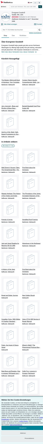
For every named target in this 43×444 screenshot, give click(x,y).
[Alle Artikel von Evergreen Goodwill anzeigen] (9, 24)
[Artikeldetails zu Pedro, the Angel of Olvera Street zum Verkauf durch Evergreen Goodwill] (11, 337)
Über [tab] (13, 36)
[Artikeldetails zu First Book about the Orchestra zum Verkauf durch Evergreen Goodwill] (32, 160)
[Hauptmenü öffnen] (4, 6)
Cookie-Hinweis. (23, 421)
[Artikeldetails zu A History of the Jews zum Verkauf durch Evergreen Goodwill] (11, 261)
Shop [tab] (5, 36)
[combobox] (24, 6)
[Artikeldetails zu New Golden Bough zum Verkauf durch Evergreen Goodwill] (32, 287)
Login (35, 2)
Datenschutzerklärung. (16, 424)
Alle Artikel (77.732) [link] (8, 146)
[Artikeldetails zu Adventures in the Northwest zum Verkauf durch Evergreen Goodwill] (32, 235)
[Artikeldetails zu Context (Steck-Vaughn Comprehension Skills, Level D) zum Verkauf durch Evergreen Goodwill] (32, 72)
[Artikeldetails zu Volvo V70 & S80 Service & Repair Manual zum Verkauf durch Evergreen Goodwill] (32, 311)
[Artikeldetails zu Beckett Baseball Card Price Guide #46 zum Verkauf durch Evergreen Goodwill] (32, 98)
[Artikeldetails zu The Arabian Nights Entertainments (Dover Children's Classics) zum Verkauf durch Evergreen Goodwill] (32, 389)
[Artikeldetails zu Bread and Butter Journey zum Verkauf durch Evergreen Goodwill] (11, 287)
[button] (39, 30)
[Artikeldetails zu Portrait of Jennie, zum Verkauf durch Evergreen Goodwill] (11, 211)
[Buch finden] (40, 6)
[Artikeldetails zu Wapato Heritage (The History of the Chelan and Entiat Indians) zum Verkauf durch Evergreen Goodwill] (11, 186)
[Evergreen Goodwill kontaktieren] (38, 24)
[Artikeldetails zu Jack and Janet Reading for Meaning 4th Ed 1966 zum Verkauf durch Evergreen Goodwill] (11, 236)
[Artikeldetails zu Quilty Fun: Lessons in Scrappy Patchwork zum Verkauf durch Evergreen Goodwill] (32, 363)
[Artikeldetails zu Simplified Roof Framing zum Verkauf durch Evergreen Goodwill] (32, 211)
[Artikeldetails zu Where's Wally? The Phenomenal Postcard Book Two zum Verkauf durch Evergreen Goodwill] (32, 337)
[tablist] (14, 36)
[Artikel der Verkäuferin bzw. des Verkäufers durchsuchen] (18, 30)
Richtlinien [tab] (22, 36)
